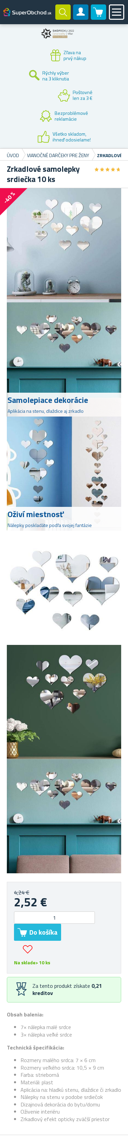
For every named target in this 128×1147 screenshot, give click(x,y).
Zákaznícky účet (81, 18)
